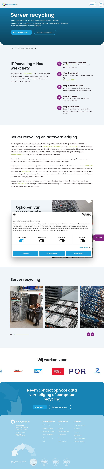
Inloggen (76, 432)
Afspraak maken (72, 65)
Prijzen (99, 237)
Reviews (61, 438)
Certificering (77, 435)
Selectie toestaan (52, 253)
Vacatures (77, 429)
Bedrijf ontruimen (48, 435)
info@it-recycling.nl (21, 435)
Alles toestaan (78, 253)
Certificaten (62, 435)
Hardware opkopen (49, 431)
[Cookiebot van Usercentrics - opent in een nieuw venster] (83, 214)
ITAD (44, 441)
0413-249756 (21, 432)
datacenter (28, 74)
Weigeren (26, 253)
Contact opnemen (80, 438)
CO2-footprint (63, 441)
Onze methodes (64, 431)
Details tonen (83, 247)
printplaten (26, 171)
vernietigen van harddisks (52, 146)
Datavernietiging (48, 428)
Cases (61, 428)
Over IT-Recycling (79, 425)
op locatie (73, 146)
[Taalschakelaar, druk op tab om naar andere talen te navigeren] (92, 4)
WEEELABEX (89, 166)
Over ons (77, 422)
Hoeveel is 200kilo (69, 80)
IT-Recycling (46, 425)
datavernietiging (17, 154)
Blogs (60, 425)
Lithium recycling (48, 438)
